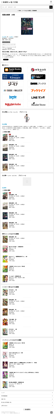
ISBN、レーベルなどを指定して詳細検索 (28, 10)
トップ (2, 392)
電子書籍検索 (4, 395)
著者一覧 (3, 399)
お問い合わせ (4, 405)
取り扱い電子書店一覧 (6, 402)
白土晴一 (11, 36)
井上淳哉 (4, 36)
